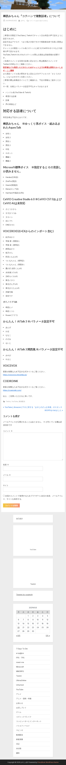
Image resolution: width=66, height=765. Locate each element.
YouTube (14, 401)
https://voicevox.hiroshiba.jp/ (15, 375)
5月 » (48, 636)
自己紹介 (19, 519)
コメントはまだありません (38, 20)
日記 (18, 744)
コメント (8, 431)
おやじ (23, 20)
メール (7, 475)
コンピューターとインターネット (29, 721)
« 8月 (18, 636)
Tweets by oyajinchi (24, 595)
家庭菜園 (19, 739)
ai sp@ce (20, 653)
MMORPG (20, 671)
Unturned (20, 685)
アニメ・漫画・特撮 (23, 698)
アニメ (18, 694)
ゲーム (18, 712)
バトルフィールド (23, 726)
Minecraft (20, 667)
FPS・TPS (20, 658)
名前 (6, 464)
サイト (5, 485)
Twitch (8, 401)
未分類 (18, 748)
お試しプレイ (21, 708)
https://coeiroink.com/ (12, 390)
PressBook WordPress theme (48, 762)
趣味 (18, 753)
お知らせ (19, 703)
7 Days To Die (22, 649)
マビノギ (19, 730)
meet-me (20, 662)
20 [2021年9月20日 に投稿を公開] (18, 627)
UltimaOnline (21, 680)
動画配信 (22, 401)
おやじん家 (33, 3)
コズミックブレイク (23, 717)
